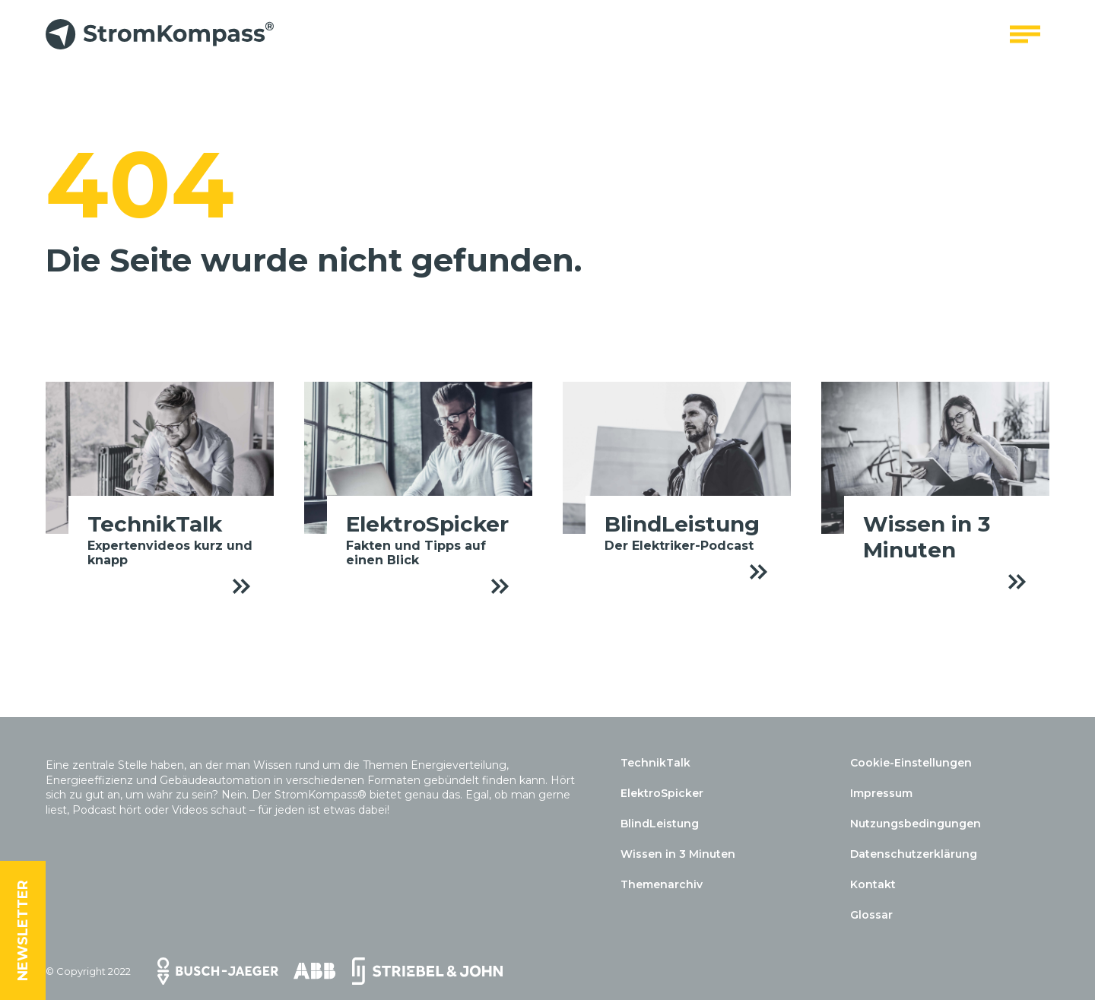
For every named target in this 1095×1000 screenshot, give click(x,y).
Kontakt (873, 884)
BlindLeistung (659, 823)
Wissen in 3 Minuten (677, 854)
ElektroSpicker (661, 793)
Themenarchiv (661, 884)
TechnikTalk (655, 763)
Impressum (881, 793)
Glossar (871, 915)
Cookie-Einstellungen (911, 763)
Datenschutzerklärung (913, 854)
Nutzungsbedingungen (915, 823)
